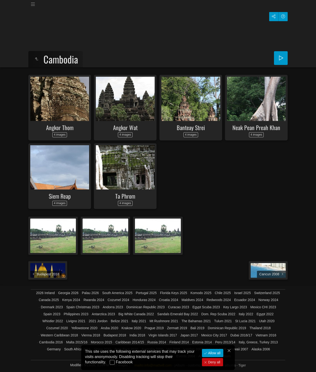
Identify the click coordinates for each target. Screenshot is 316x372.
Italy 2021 (139, 321)
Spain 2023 (52, 314)
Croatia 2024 (168, 300)
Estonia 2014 (202, 342)
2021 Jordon (98, 321)
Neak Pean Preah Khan (256, 127)
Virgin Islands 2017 (162, 335)
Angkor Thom (59, 127)
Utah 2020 (267, 321)
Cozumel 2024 (118, 300)
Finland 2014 (179, 342)
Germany (54, 349)
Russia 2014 (156, 342)
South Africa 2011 (77, 349)
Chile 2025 (223, 293)
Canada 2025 (49, 300)
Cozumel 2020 (57, 328)
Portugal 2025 (146, 293)
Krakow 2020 (131, 328)
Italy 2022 (246, 314)
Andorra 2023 (113, 307)
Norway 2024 (268, 300)
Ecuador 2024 (244, 300)
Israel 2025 (242, 293)
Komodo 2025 (200, 293)
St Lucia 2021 (245, 321)
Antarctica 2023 (103, 314)
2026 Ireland (45, 293)
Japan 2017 (189, 335)
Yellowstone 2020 (84, 328)
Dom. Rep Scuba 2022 (218, 314)
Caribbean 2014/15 (129, 342)
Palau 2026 (90, 293)
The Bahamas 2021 (196, 321)
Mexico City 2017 (214, 335)
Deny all (213, 362)
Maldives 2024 (192, 300)
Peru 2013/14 (225, 342)
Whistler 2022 (53, 321)
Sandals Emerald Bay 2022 (177, 314)
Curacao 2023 (178, 307)
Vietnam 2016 (265, 335)
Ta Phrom (125, 196)
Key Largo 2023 (235, 307)
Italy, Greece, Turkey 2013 (258, 342)
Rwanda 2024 (94, 300)
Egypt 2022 (265, 314)
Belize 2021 (119, 321)
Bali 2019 (197, 328)
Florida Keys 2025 (173, 293)
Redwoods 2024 (219, 300)
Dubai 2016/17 (241, 335)
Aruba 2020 (109, 328)
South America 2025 (117, 293)
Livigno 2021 (75, 321)
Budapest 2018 (114, 335)
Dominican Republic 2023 (145, 307)
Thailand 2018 (260, 328)
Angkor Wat (125, 127)
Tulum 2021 (223, 321)
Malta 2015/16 (77, 342)
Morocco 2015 (101, 342)
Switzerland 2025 (267, 293)
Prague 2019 (154, 328)
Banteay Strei (191, 127)
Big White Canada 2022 (136, 314)
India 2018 (137, 335)
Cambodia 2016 (51, 342)
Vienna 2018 (90, 335)
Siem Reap (60, 196)
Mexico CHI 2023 (263, 307)
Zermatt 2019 (177, 328)
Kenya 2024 (71, 300)
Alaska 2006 (260, 349)
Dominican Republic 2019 (227, 328)
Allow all (213, 353)
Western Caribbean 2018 (59, 335)
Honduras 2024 (144, 300)
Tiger (242, 365)
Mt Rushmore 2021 (164, 321)
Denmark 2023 (52, 307)
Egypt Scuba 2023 (206, 307)
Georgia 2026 (68, 293)
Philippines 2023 (76, 314)
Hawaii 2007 (239, 349)
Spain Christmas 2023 (82, 307)
